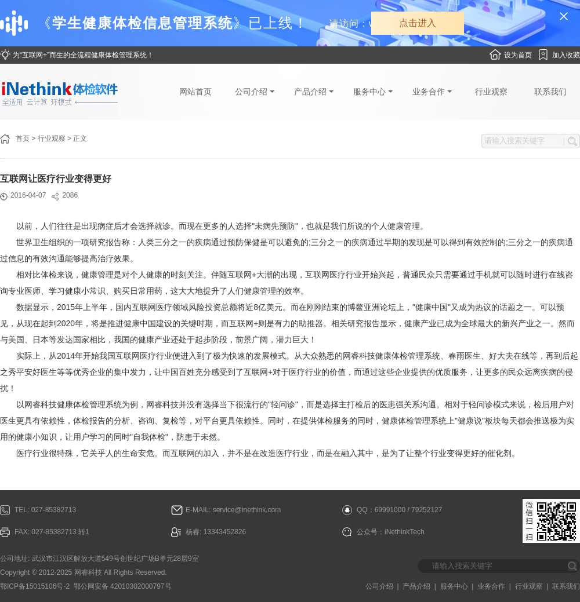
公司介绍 (254, 91)
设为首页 (518, 55)
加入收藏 (566, 55)
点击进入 (417, 23)
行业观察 (491, 91)
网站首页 (195, 91)
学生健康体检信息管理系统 (142, 23)
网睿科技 (88, 572)
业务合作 (432, 91)
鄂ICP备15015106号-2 (35, 586)
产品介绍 (314, 91)
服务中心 (373, 91)
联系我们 (550, 91)
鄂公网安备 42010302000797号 (123, 586)
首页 (23, 138)
